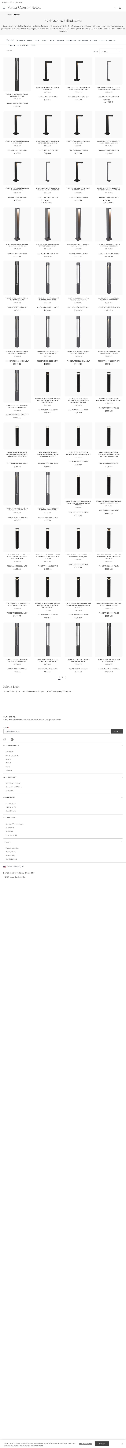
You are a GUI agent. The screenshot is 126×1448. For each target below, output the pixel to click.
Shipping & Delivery (12, 755)
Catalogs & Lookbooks (14, 787)
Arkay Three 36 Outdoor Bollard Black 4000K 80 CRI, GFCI (78, 453)
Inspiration (9, 790)
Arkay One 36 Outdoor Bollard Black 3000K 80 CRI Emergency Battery (78, 503)
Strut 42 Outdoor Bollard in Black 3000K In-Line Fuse (47, 142)
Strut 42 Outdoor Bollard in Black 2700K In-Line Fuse (78, 88)
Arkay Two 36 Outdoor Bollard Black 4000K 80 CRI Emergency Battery (78, 605)
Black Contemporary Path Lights (59, 691)
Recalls (8, 763)
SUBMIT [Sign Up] (117, 731)
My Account (10, 828)
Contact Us (10, 752)
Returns (8, 759)
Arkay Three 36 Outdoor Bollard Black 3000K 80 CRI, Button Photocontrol (17, 454)
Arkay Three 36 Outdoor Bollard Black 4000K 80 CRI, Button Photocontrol (109, 454)
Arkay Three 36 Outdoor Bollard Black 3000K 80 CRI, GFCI (109, 399)
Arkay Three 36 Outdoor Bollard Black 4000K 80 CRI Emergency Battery (47, 454)
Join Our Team (11, 807)
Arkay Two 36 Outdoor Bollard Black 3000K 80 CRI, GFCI (17, 605)
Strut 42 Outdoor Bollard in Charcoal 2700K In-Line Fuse (109, 88)
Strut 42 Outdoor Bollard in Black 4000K (78, 142)
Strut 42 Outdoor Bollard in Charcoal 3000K (17, 189)
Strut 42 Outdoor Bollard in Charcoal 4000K (78, 189)
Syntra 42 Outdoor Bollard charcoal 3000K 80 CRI (17, 245)
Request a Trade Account (14, 824)
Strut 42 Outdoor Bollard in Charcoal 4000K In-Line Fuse (109, 189)
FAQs (8, 766)
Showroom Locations (13, 783)
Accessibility (10, 855)
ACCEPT (102, 1444)
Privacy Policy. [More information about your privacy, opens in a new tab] (38, 1446)
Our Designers (11, 803)
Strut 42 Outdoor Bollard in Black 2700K (47, 88)
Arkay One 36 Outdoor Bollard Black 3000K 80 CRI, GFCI (108, 502)
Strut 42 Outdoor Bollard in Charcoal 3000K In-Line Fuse (47, 189)
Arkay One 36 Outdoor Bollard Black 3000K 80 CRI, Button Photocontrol (17, 557)
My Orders (9, 831)
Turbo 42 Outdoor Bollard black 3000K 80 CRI (17, 299)
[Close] (122, 1444)
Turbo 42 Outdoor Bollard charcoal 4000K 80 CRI (109, 299)
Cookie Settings (11, 859)
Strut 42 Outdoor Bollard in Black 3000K (17, 142)
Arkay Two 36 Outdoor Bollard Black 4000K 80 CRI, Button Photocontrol (47, 400)
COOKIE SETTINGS (85, 1444)
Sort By (95, 51)
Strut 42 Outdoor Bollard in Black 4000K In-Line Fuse (109, 142)
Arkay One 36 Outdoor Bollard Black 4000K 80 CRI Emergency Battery (47, 557)
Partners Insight (11, 835)
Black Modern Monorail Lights (33, 691)
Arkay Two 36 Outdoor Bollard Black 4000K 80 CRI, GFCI (108, 605)
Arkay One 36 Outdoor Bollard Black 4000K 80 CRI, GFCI (78, 556)
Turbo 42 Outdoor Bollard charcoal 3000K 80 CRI (48, 299)
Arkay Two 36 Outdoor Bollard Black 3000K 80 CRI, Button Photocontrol (47, 605)
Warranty (9, 770)
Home (10, 14)
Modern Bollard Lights (12, 691)
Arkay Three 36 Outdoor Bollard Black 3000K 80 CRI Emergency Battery (78, 400)
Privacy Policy (10, 852)
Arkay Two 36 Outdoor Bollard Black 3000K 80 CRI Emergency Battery (108, 557)
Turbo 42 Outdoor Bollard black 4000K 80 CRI (17, 95)
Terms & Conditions (12, 848)
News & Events (11, 811)
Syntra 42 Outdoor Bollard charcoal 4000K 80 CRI (78, 245)
